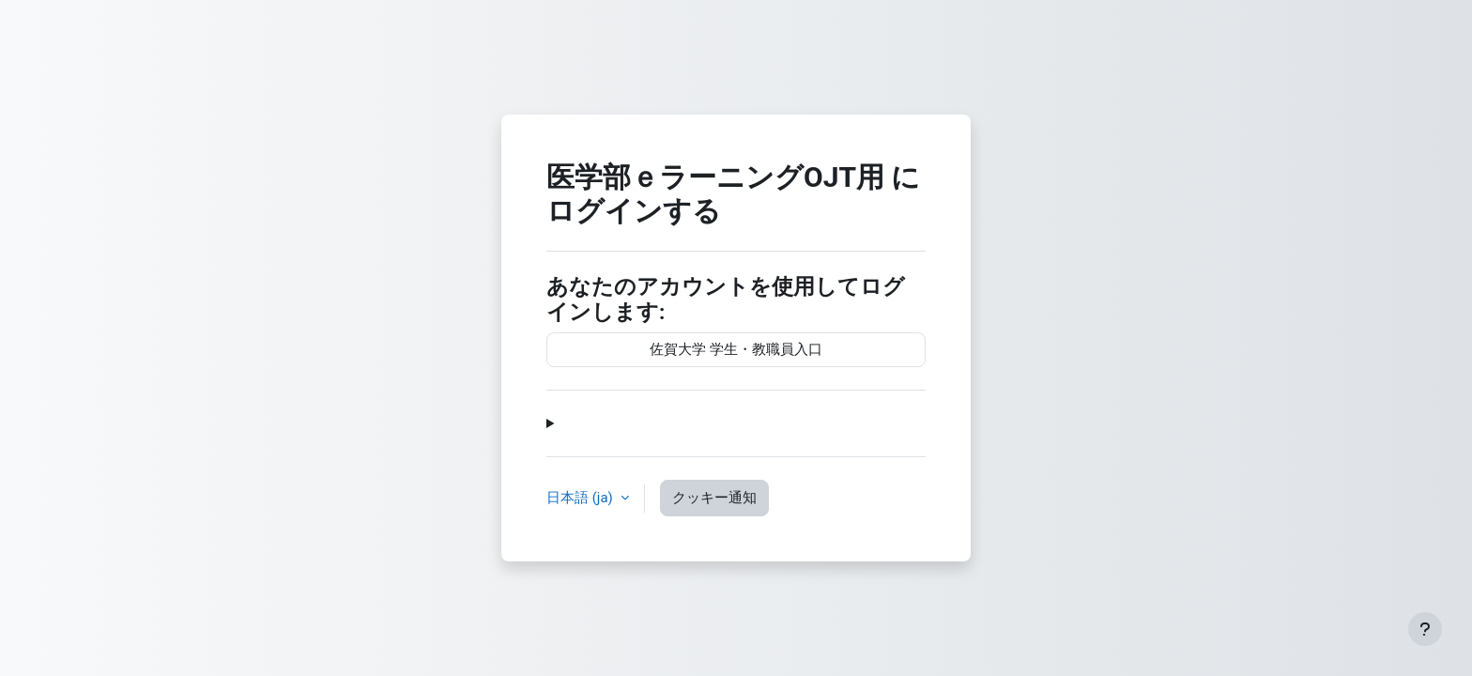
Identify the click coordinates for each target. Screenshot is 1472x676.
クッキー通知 (714, 497)
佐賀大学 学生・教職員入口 (736, 349)
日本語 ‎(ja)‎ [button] (581, 497)
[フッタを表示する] (1425, 629)
